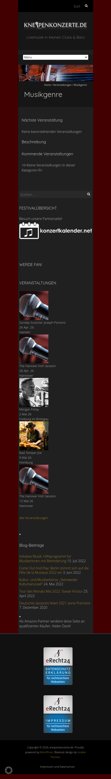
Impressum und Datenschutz (57, 766)
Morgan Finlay (29, 409)
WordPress (46, 752)
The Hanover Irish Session (37, 366)
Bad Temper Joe (30, 453)
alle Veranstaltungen (33, 518)
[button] (8, 770)
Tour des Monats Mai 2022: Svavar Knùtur (51, 591)
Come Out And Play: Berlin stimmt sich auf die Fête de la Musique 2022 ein (54, 570)
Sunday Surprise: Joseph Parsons (42, 322)
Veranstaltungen (62, 85)
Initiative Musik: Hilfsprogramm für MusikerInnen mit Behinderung (45, 558)
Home (47, 85)
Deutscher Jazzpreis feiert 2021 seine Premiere (54, 603)
